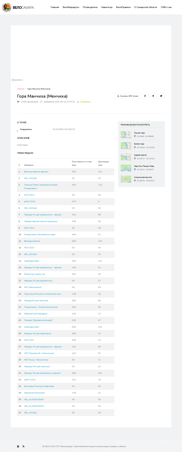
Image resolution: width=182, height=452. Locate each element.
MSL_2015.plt (30, 178)
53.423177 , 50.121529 (145, 158)
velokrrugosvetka (31, 261)
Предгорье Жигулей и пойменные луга (42, 294)
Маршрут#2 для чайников (36, 300)
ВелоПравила (123, 7)
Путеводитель (90, 7)
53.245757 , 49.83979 (145, 169)
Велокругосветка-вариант (36, 171)
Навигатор (106, 7)
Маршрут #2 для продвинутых (38, 280)
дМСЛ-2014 (30, 201)
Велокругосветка (32, 241)
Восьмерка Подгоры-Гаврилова (39, 386)
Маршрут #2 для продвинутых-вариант (42, 373)
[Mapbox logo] (17, 80)
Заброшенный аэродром (35, 313)
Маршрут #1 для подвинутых (37, 333)
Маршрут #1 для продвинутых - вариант (43, 214)
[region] (91, 53)
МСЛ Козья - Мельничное (36, 359)
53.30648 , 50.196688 (145, 136)
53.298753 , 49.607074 (145, 181)
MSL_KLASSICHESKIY (34, 399)
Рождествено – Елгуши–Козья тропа (41, 307)
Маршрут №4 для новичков (37, 366)
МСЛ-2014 (29, 195)
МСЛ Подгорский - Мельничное (39, 353)
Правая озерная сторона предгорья (40, 221)
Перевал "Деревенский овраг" (38, 320)
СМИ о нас (166, 7)
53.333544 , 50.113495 (145, 147)
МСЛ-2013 (29, 228)
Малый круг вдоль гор (34, 274)
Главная (55, 7)
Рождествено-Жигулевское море (39, 234)
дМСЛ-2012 (30, 379)
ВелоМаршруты (71, 7)
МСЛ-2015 (29, 247)
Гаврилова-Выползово (34, 392)
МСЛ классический (32, 287)
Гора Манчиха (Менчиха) (38, 88)
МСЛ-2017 (29, 340)
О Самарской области (145, 7)
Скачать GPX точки (127, 96)
